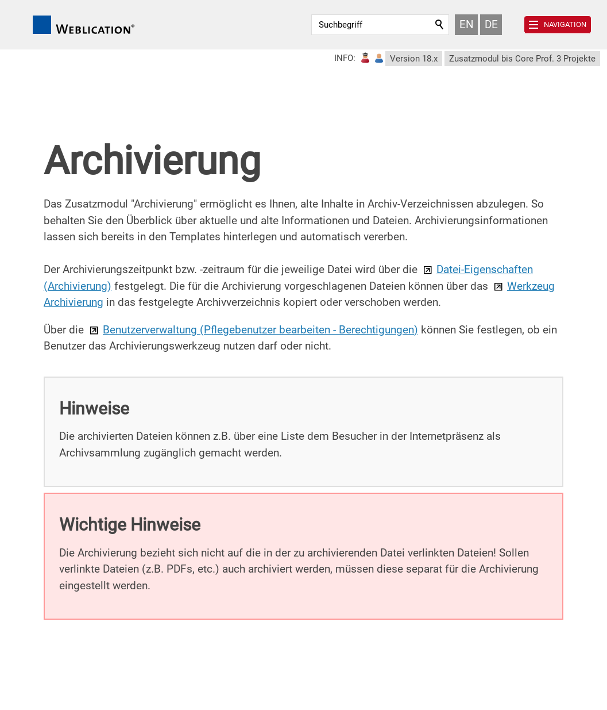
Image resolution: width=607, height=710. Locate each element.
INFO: (344, 58)
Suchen (440, 25)
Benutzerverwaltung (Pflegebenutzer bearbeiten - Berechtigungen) (260, 329)
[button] (557, 25)
